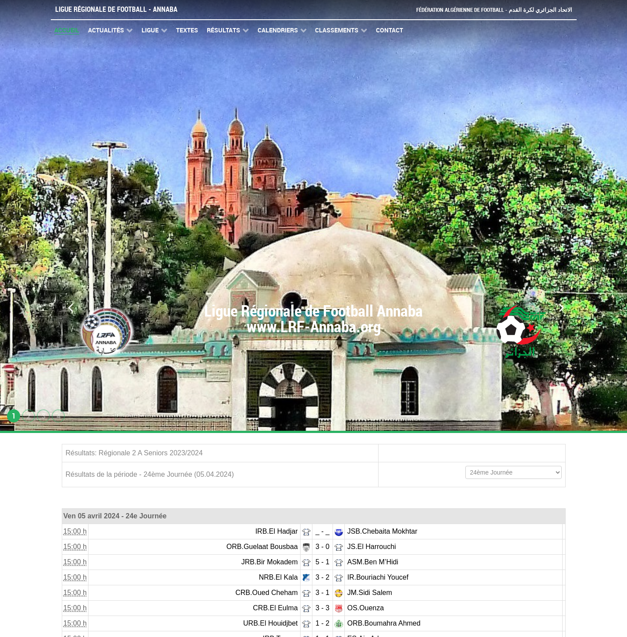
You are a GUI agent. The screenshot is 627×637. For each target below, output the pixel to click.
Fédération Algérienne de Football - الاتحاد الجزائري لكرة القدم (494, 10)
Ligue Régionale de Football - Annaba (116, 9)
